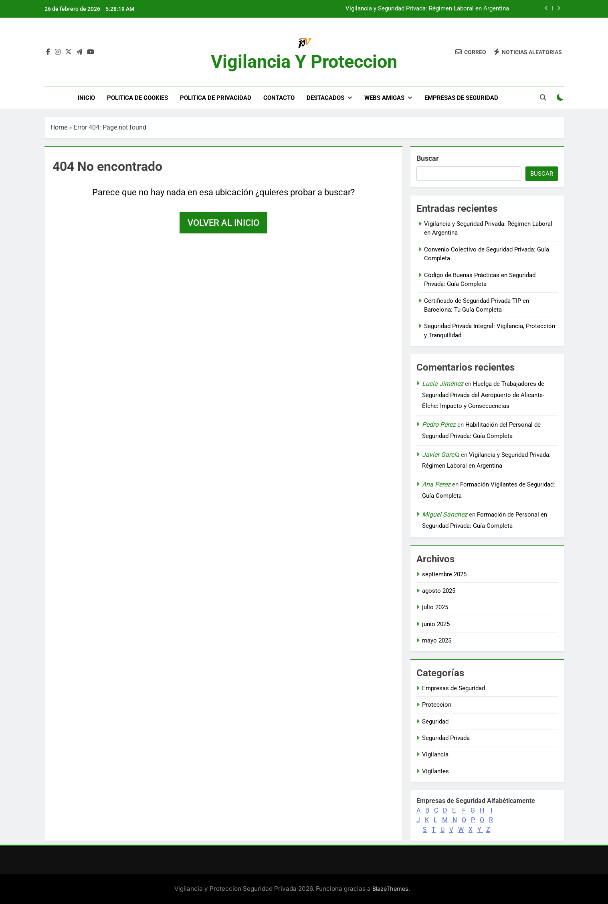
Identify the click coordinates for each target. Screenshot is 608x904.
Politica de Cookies (137, 97)
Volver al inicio (223, 223)
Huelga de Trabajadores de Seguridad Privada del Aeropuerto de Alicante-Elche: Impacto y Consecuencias (483, 394)
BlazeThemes (390, 888)
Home (58, 127)
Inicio (86, 97)
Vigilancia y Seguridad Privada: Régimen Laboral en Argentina (427, 9)
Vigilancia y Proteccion (304, 61)
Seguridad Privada (446, 738)
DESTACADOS (325, 97)
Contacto (279, 97)
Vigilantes (435, 771)
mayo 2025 (436, 640)
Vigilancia (435, 754)
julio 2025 (435, 607)
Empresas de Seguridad (461, 97)
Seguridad (435, 721)
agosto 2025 (438, 590)
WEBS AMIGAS (384, 97)
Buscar (427, 158)
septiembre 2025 (444, 574)
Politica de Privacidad (215, 97)
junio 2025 (436, 624)
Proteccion (436, 704)
